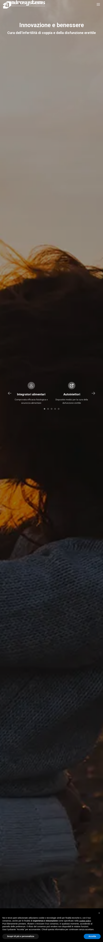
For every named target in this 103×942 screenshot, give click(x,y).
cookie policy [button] (85, 921)
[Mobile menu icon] (98, 4)
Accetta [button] (92, 936)
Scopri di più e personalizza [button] (20, 936)
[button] (9, 393)
